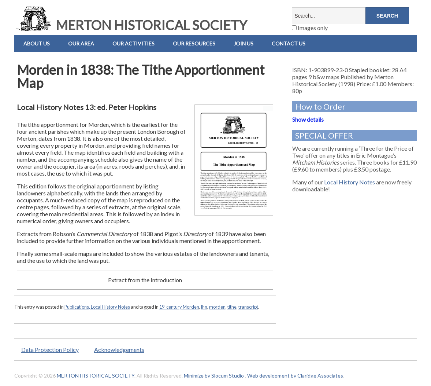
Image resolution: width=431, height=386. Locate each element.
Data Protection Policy (50, 349)
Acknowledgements (119, 349)
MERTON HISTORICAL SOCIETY (130, 25)
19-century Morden (179, 307)
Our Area (81, 43)
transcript (248, 307)
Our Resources (194, 43)
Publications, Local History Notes (97, 307)
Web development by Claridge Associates (295, 375)
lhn (204, 307)
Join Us (243, 43)
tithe (232, 307)
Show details (308, 119)
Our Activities (133, 43)
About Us (36, 43)
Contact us (288, 43)
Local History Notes (349, 182)
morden (217, 307)
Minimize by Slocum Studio (214, 375)
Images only (310, 27)
